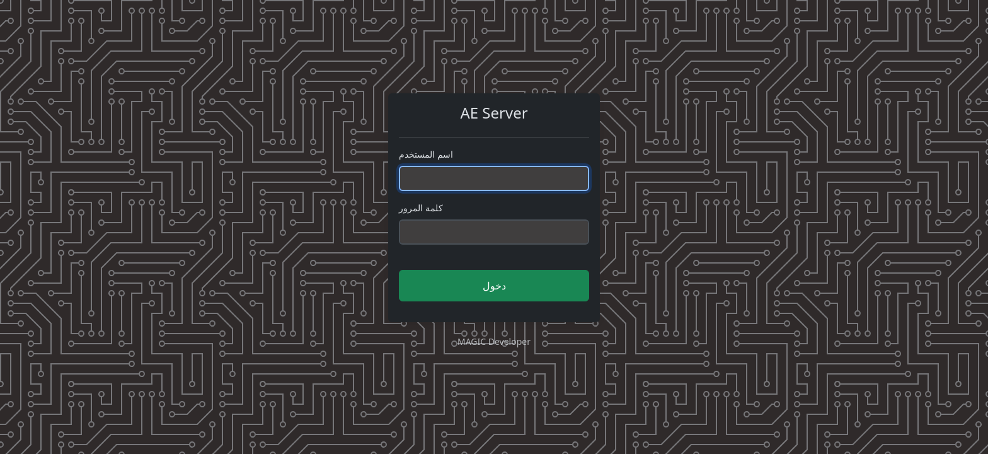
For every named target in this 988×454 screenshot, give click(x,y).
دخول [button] (494, 286)
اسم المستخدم (426, 154)
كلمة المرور (421, 208)
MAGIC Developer (494, 341)
